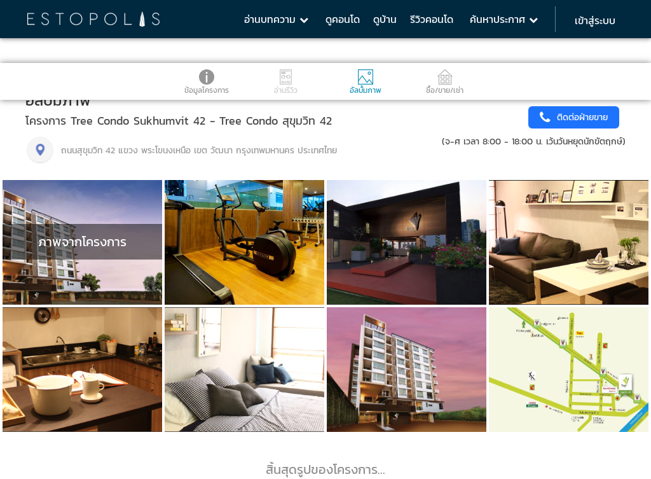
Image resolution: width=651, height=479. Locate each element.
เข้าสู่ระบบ (595, 20)
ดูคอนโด (343, 19)
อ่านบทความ (276, 19)
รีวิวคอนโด (431, 19)
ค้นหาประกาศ (504, 19)
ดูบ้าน (385, 19)
